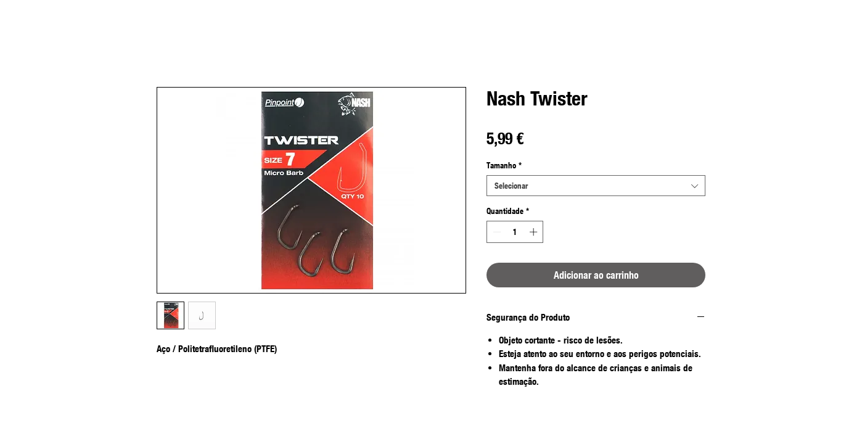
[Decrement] (495, 231)
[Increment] (534, 231)
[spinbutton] (515, 231)
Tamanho (504, 165)
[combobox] (595, 185)
